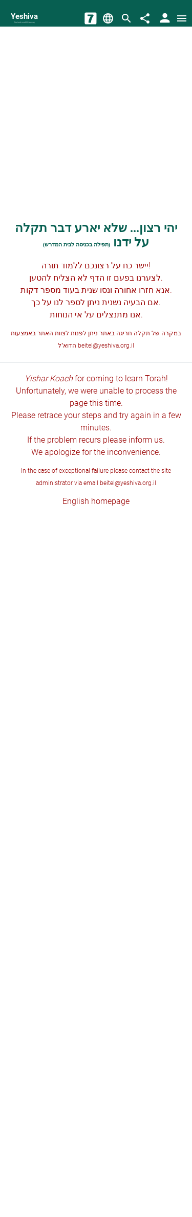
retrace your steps (69, 415)
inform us (146, 440)
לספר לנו (69, 302)
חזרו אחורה (134, 290)
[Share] (145, 18)
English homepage (96, 501)
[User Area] (165, 18)
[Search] (126, 18)
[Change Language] (108, 18)
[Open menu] (182, 18)
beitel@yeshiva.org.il (106, 345)
